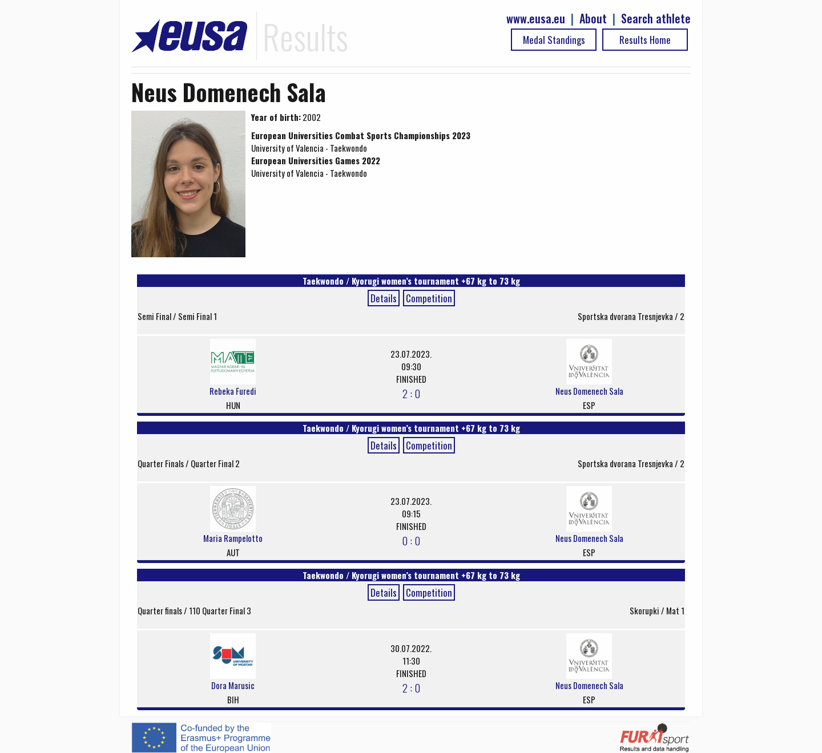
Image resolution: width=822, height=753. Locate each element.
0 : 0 (411, 540)
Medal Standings (554, 40)
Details (383, 298)
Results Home (645, 40)
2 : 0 (411, 393)
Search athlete (656, 18)
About (593, 18)
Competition (429, 298)
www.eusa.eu (535, 18)
